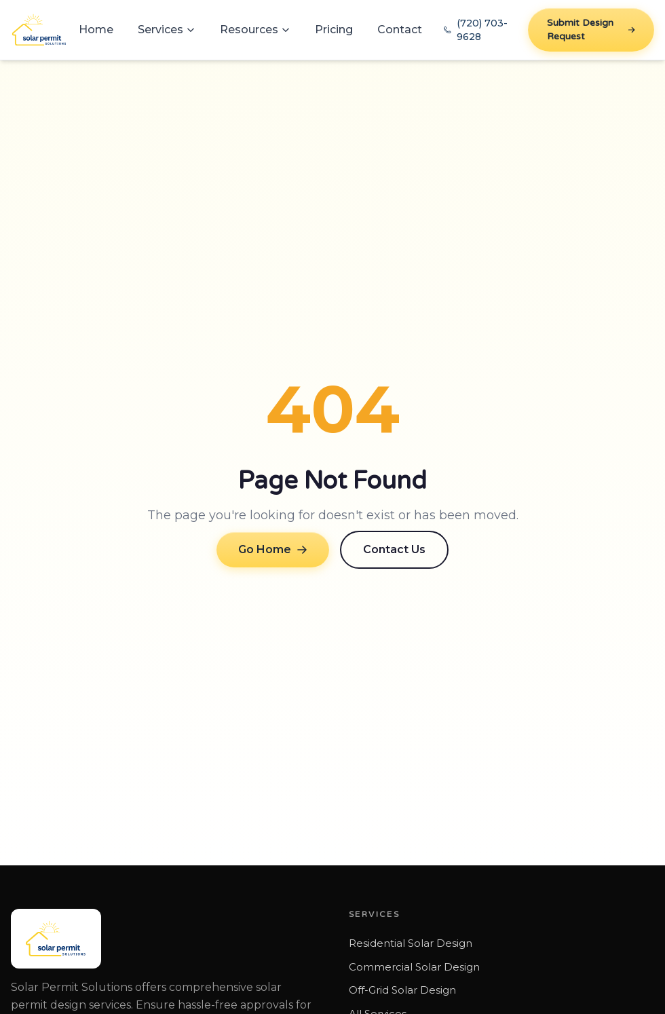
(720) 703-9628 (476, 30)
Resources (255, 29)
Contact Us (394, 549)
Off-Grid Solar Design (402, 989)
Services (166, 29)
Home (96, 29)
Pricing (334, 29)
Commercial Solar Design (414, 966)
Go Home (272, 549)
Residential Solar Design (410, 943)
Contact (399, 29)
